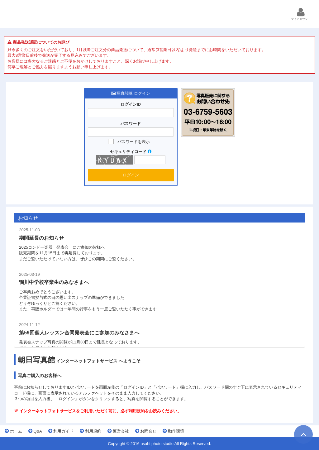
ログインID (131, 104)
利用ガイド (61, 430)
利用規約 (90, 430)
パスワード (131, 124)
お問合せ (146, 430)
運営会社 (118, 430)
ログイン (131, 175)
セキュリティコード (130, 151)
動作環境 (173, 430)
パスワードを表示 (133, 141)
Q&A (35, 430)
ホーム (13, 430)
